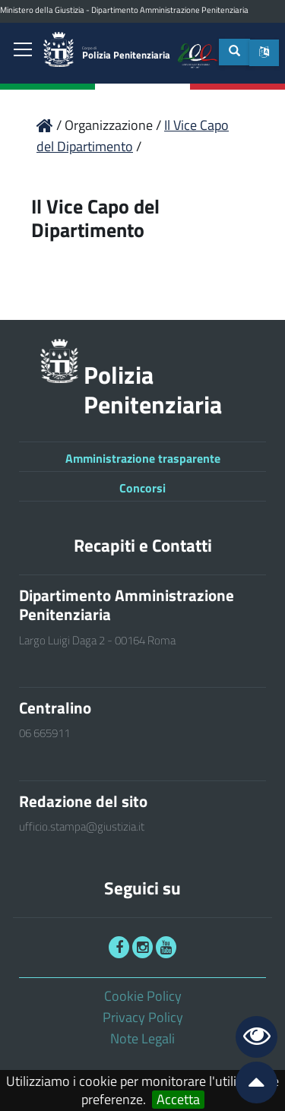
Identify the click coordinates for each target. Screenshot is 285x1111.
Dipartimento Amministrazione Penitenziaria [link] (170, 10)
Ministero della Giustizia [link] (42, 10)
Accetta (178, 1099)
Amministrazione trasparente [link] (142, 458)
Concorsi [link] (142, 488)
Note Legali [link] (142, 1038)
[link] (23, 51)
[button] (264, 53)
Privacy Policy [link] (143, 1017)
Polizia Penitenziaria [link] (126, 53)
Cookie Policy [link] (143, 996)
